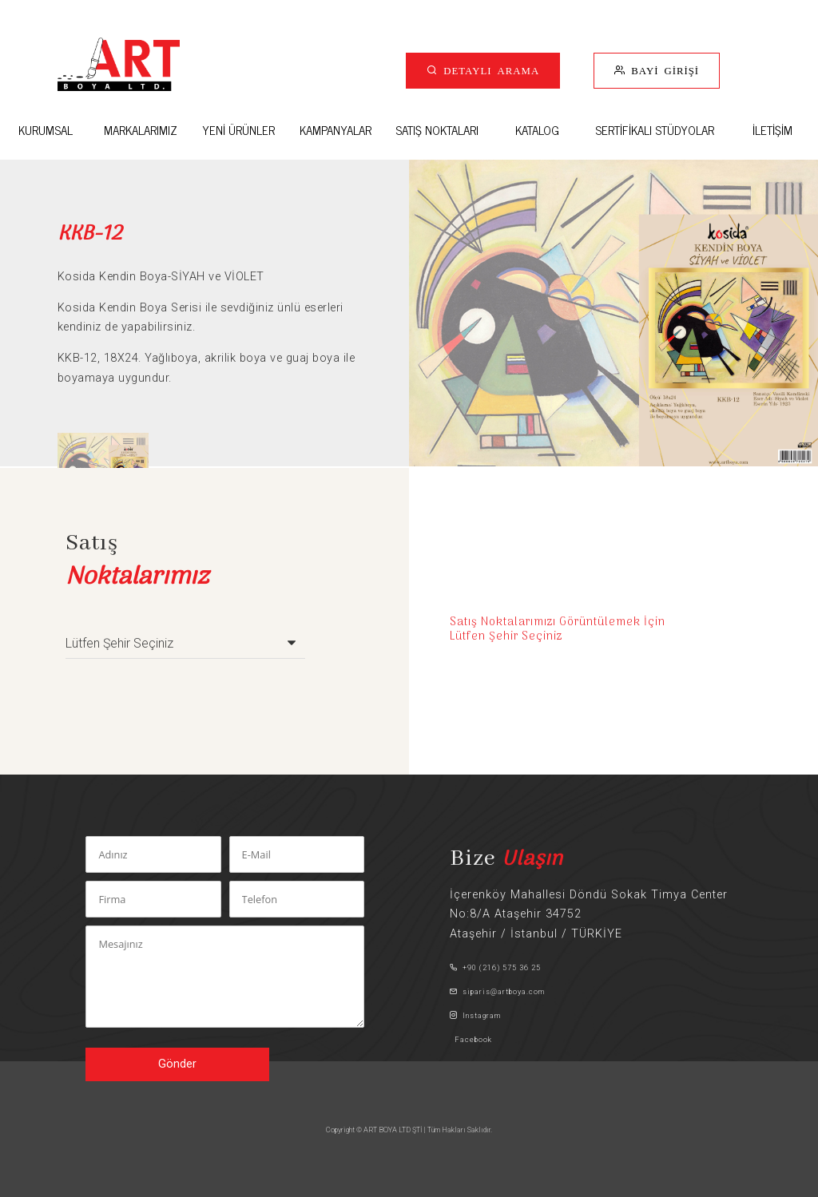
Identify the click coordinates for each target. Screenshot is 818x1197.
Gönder (177, 1064)
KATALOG (537, 130)
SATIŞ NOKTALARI (436, 130)
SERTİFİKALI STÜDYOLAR (654, 130)
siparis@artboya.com (497, 991)
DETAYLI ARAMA (488, 70)
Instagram (475, 1015)
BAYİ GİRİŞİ (662, 70)
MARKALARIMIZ (140, 130)
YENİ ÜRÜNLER (238, 130)
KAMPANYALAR (335, 130)
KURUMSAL (45, 130)
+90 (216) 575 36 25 (495, 967)
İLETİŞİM (772, 130)
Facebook (471, 1039)
